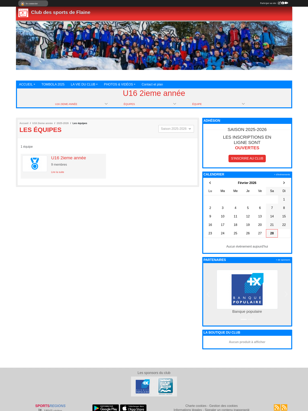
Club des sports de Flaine (60, 12)
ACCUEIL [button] (26, 84)
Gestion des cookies (223, 405)
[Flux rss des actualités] (277, 407)
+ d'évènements (282, 174)
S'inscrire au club (247, 158)
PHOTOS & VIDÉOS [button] (118, 84)
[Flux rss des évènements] (284, 407)
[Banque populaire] (142, 386)
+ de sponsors (283, 260)
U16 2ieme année (68, 157)
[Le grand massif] (165, 386)
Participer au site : (274, 3)
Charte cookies (196, 405)
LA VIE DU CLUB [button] (83, 84)
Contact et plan (152, 84)
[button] (208, 294)
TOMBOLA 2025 (53, 84)
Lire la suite (57, 172)
